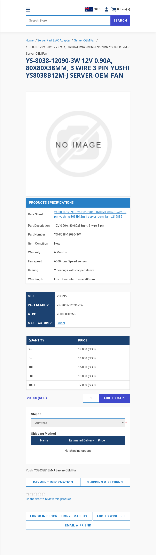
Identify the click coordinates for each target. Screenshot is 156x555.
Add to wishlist (111, 516)
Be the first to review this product (48, 499)
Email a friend (78, 525)
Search (120, 20)
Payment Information (53, 482)
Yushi (61, 323)
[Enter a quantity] (91, 398)
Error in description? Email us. (59, 516)
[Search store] (68, 20)
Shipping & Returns (105, 482)
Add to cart (114, 398)
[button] (106, 9)
